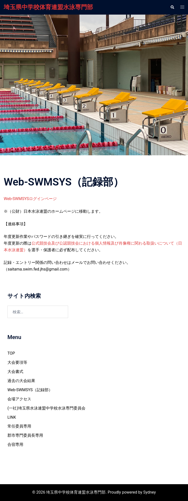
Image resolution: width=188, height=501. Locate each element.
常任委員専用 (19, 426)
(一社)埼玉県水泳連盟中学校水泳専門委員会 (46, 408)
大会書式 (15, 371)
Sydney (149, 492)
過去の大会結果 (21, 380)
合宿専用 (15, 444)
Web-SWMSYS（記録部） (30, 389)
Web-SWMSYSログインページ (30, 198)
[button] (172, 7)
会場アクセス (19, 399)
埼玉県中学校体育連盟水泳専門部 (48, 7)
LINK (11, 417)
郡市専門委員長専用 (25, 435)
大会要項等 (17, 362)
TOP (11, 353)
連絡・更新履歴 (94, 92)
